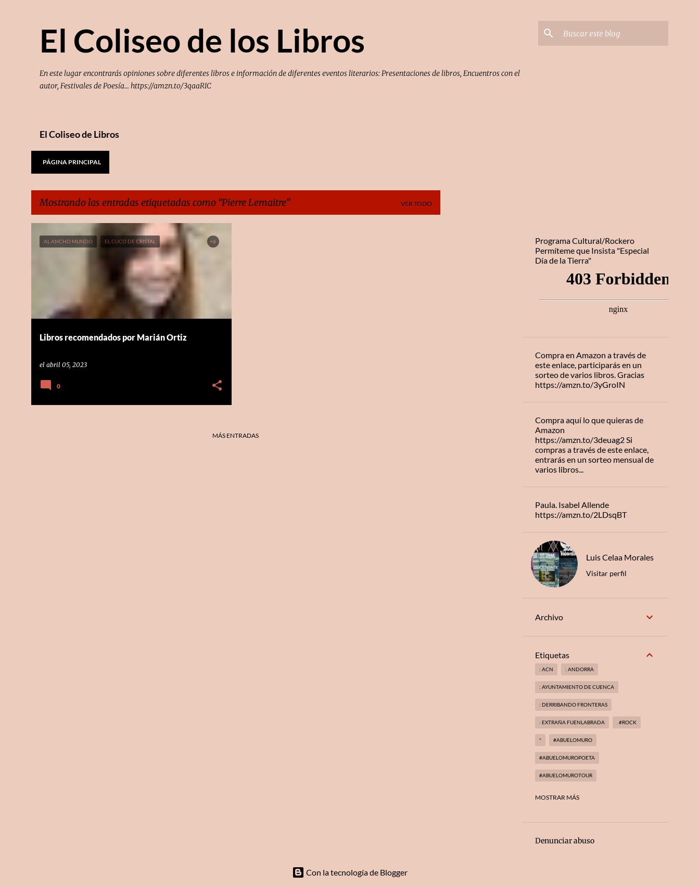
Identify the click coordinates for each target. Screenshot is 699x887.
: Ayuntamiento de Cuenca (576, 687)
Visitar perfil (606, 573)
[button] (217, 386)
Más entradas (235, 435)
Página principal (72, 162)
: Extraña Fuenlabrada (572, 722)
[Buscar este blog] (613, 33)
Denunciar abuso (564, 840)
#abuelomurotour (565, 775)
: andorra (579, 669)
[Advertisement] (481, 379)
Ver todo (416, 203)
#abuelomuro (572, 740)
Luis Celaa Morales (620, 557)
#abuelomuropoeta (567, 757)
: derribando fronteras (573, 704)
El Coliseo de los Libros (202, 40)
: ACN (546, 669)
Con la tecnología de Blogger (350, 872)
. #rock (627, 722)
